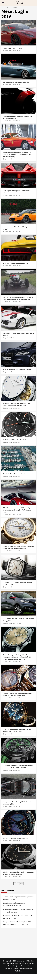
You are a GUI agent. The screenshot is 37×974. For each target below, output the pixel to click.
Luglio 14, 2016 (7, 661)
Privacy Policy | (19, 968)
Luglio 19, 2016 (7, 623)
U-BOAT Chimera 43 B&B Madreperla (15, 838)
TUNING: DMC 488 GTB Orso (12, 48)
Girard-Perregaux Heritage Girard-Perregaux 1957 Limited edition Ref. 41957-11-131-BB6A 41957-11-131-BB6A (18, 657)
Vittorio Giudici (16, 120)
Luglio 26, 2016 (7, 301)
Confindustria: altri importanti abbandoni (17, 474)
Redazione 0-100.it (17, 195)
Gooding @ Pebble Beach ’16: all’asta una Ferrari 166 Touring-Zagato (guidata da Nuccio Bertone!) (17, 154)
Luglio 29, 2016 (7, 84)
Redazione (18, 971)
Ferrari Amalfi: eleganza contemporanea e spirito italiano (18, 898)
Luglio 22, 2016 (7, 408)
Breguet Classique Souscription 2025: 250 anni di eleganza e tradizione (17, 923)
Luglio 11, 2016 (7, 806)
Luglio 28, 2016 (7, 195)
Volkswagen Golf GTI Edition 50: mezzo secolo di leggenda (18, 910)
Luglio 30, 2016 (7, 50)
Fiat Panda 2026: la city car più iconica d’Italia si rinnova (17, 916)
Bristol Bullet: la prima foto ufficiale (16, 82)
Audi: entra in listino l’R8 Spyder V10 (15, 263)
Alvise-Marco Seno (17, 50)
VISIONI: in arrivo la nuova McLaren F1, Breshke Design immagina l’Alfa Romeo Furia (17, 510)
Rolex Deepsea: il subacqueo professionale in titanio (14, 904)
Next (21, 884)
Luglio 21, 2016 (7, 514)
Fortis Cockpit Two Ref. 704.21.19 (14, 440)
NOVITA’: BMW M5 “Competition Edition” (17, 369)
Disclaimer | (29, 968)
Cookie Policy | (9, 968)
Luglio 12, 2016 (7, 734)
